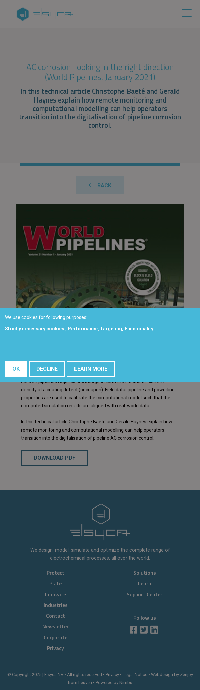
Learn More (90, 369)
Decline (47, 369)
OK (16, 369)
